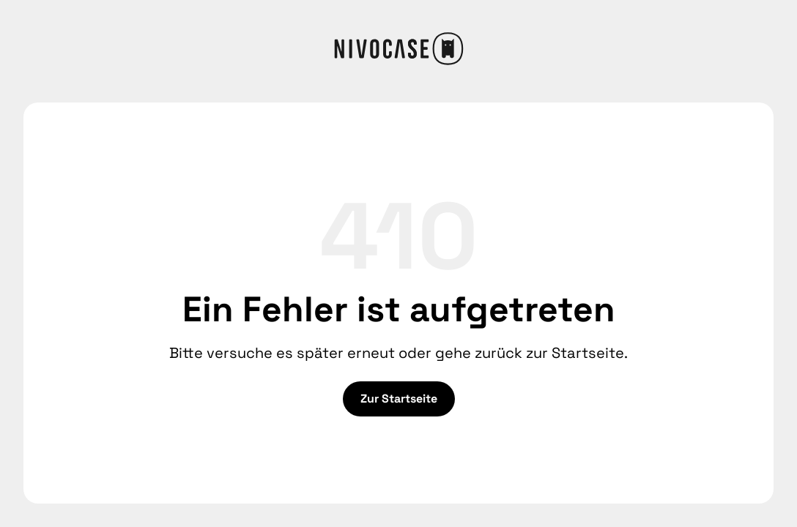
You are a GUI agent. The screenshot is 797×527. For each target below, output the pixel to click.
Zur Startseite (398, 398)
